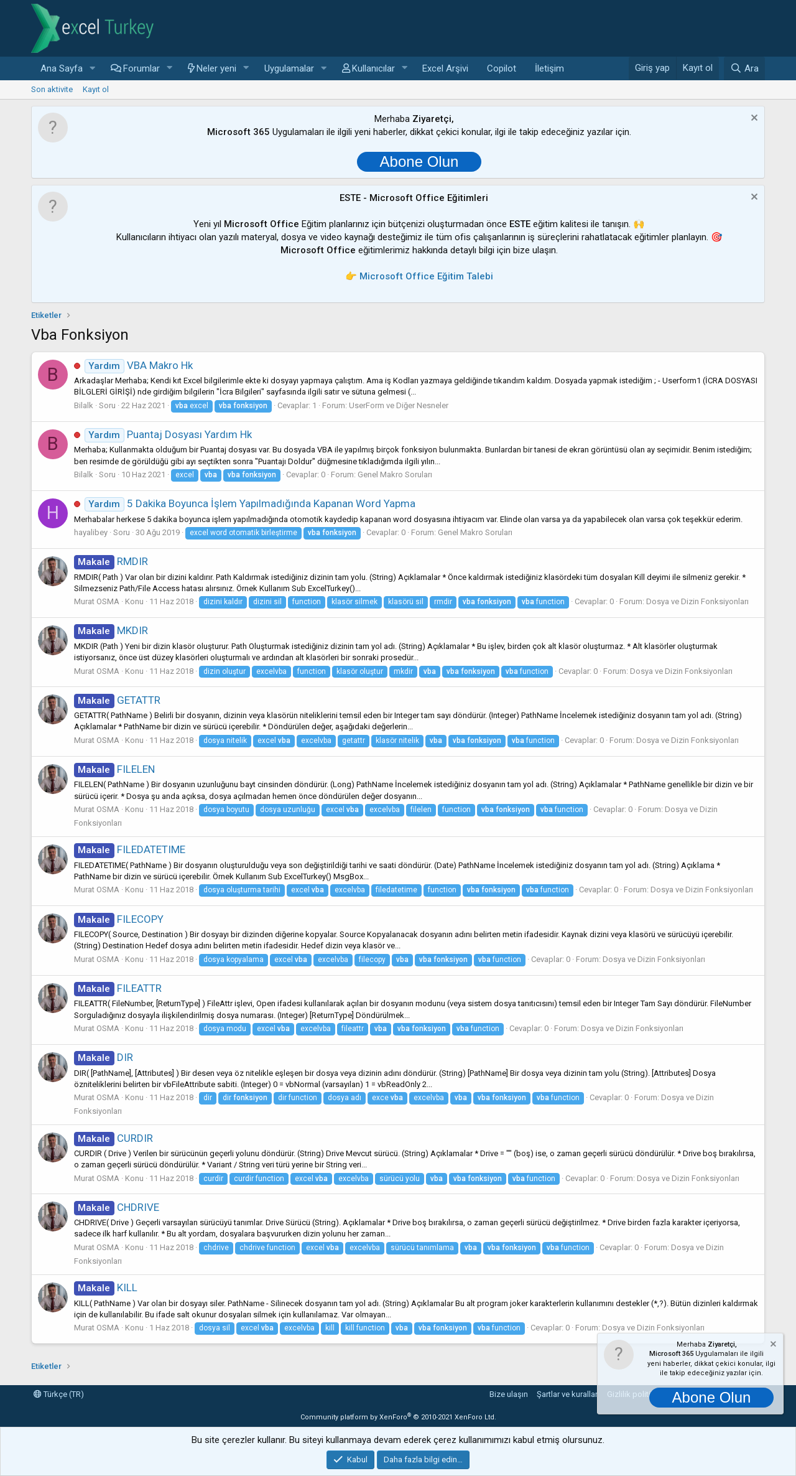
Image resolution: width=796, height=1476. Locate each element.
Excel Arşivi (445, 68)
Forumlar (141, 68)
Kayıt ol (96, 89)
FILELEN (114, 769)
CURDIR (113, 1138)
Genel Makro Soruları (395, 474)
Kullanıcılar (373, 68)
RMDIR (111, 561)
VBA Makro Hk (139, 365)
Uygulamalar (289, 68)
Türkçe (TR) (59, 1394)
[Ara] (744, 68)
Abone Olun (419, 161)
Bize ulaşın (508, 1394)
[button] (92, 68)
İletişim (549, 68)
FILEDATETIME (129, 849)
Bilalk (83, 405)
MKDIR (111, 630)
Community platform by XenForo (398, 1417)
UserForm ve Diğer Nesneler (398, 405)
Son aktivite (52, 89)
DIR (103, 1057)
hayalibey (91, 532)
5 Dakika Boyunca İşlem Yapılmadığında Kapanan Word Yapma (250, 503)
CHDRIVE (116, 1207)
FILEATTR (118, 988)
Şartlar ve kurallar (567, 1394)
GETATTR (117, 700)
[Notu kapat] (752, 119)
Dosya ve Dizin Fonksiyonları (697, 601)
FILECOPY (119, 919)
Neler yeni (216, 68)
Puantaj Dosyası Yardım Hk (168, 434)
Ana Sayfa (61, 68)
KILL (105, 1287)
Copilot (501, 68)
